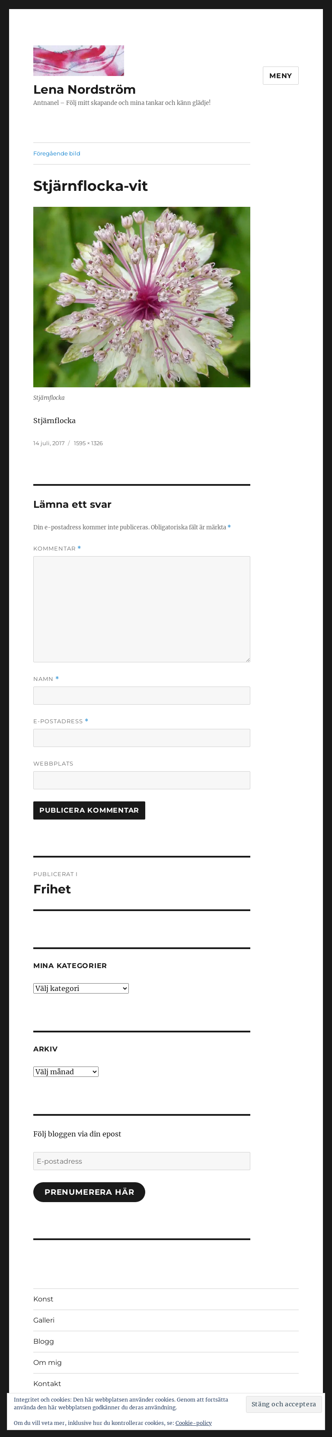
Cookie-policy (194, 1423)
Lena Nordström (84, 89)
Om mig (47, 1362)
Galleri (43, 1320)
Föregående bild (56, 153)
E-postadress (61, 721)
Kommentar (57, 548)
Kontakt (47, 1384)
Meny (280, 76)
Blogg (43, 1341)
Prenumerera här (89, 1192)
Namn (46, 679)
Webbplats (53, 763)
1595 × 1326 (88, 443)
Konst (43, 1299)
